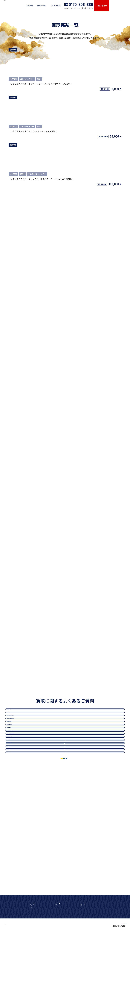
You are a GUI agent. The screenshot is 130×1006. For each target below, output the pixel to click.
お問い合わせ (122, 5)
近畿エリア (35, 971)
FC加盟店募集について (116, 998)
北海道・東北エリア (39, 960)
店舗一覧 (50, 5)
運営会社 (100, 998)
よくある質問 (76, 5)
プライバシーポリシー (91, 960)
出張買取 (60, 957)
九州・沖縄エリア (38, 981)
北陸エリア (35, 967)
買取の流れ (62, 5)
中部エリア (35, 964)
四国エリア (35, 978)
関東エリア (35, 957)
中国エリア (35, 974)
